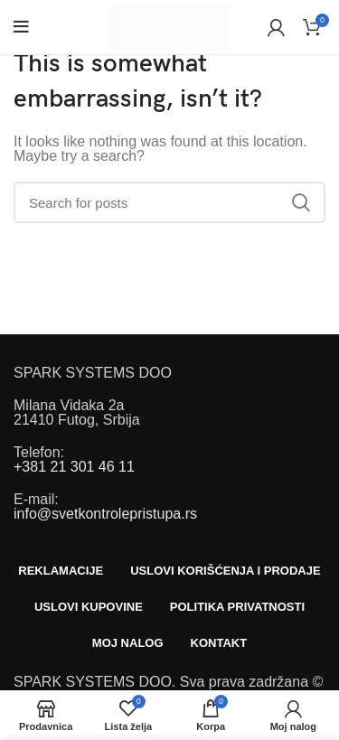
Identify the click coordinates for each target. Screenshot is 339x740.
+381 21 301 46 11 (74, 466)
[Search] (169, 202)
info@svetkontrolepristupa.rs (105, 513)
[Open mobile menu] (21, 27)
